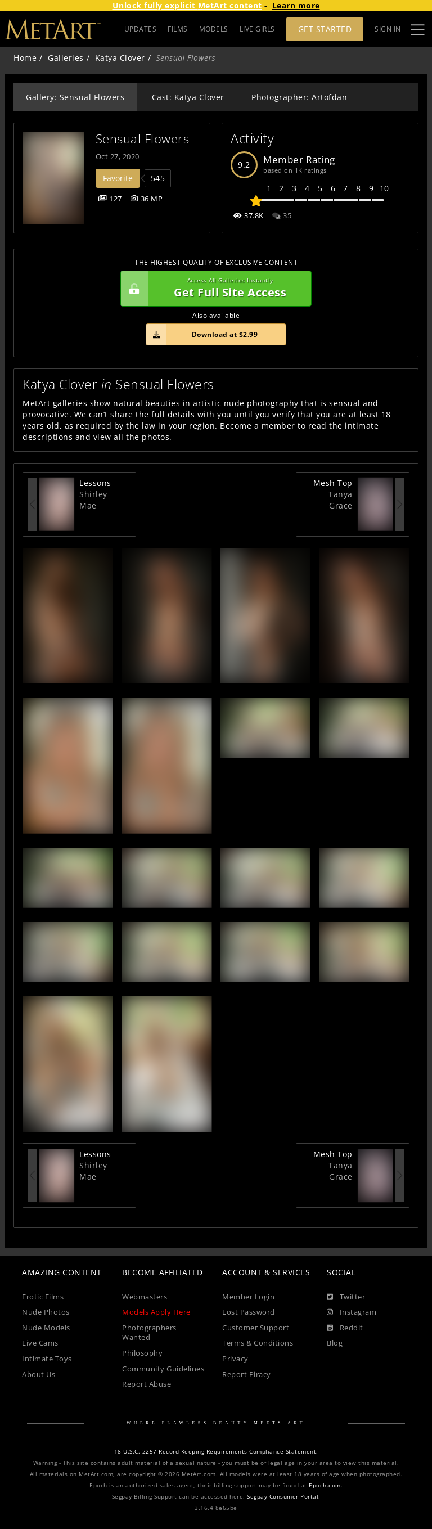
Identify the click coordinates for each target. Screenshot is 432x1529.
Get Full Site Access (213, 288)
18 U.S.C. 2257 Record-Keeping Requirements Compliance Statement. (216, 1451)
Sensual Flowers (143, 138)
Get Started (325, 29)
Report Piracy (246, 1374)
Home (25, 57)
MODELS (213, 29)
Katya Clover (120, 57)
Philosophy (142, 1353)
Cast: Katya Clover (188, 97)
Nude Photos (46, 1312)
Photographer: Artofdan (299, 97)
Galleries (66, 57)
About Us (38, 1374)
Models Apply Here (156, 1312)
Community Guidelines (163, 1369)
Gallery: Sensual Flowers (75, 97)
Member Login (248, 1297)
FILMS (178, 29)
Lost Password (248, 1312)
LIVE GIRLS (257, 29)
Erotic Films (43, 1297)
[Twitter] (346, 1297)
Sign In (388, 29)
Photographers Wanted (149, 1333)
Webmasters (144, 1297)
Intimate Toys (47, 1359)
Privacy (235, 1359)
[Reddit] (345, 1328)
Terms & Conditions (257, 1343)
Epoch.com (325, 1485)
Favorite (118, 178)
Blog (335, 1343)
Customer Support (255, 1328)
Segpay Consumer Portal (282, 1496)
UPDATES (140, 29)
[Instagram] (351, 1312)
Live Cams (40, 1343)
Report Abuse (146, 1384)
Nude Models (46, 1328)
